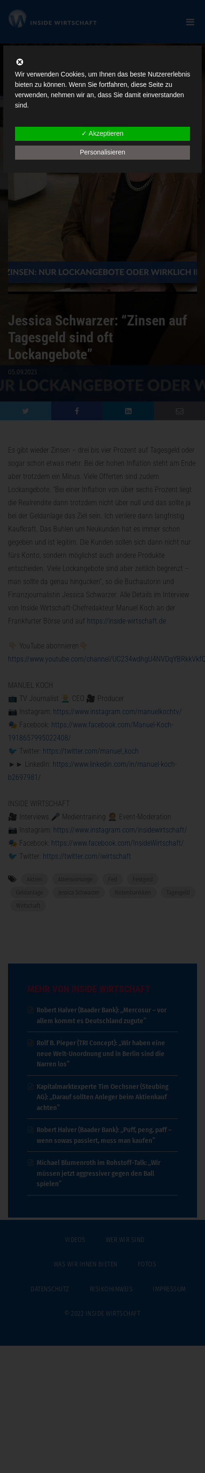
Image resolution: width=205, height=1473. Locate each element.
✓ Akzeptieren (102, 133)
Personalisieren (103, 152)
